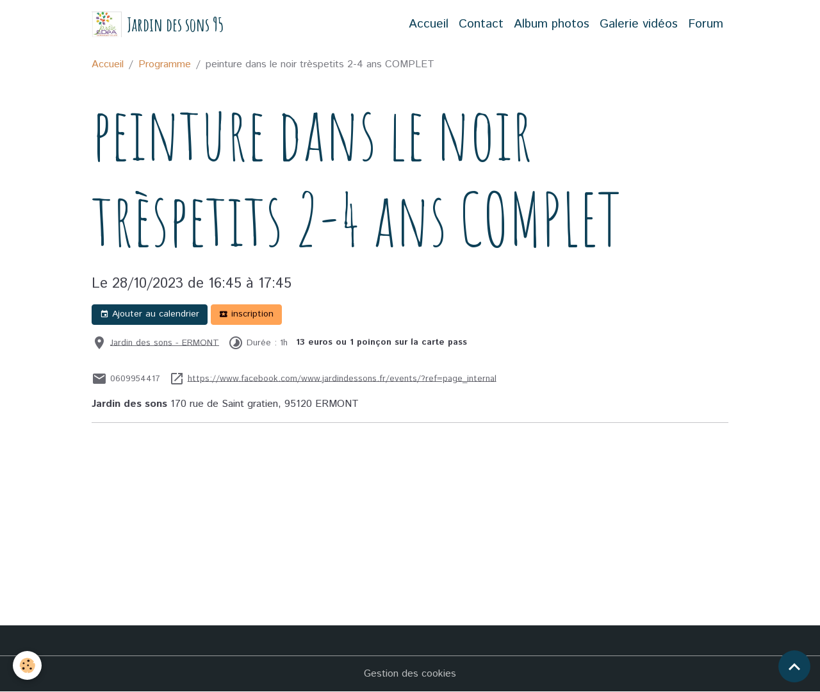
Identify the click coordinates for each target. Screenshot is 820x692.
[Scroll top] (794, 666)
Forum (705, 24)
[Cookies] (27, 665)
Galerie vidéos (639, 24)
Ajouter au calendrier (149, 314)
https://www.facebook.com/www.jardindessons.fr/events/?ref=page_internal (342, 378)
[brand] (158, 24)
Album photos (551, 24)
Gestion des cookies (410, 673)
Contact (481, 24)
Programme (164, 64)
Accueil (428, 24)
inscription (246, 314)
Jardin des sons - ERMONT (164, 342)
